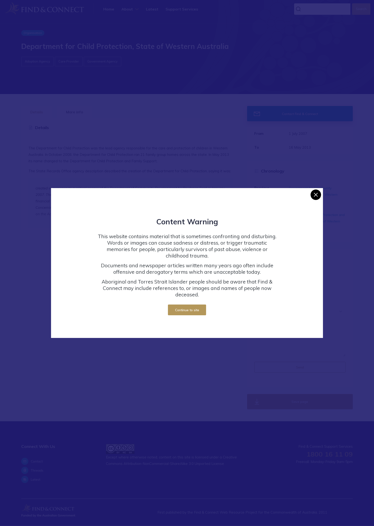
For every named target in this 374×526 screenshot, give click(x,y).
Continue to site (187, 310)
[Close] (316, 194)
